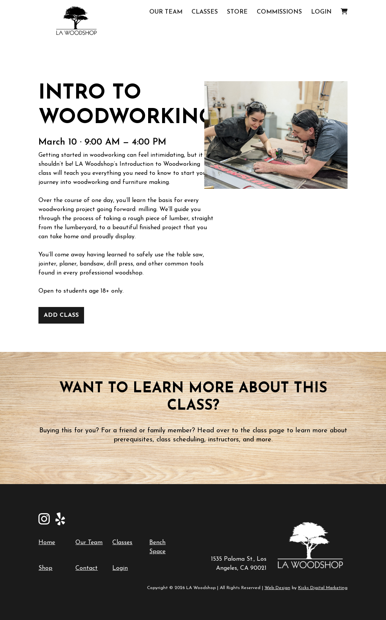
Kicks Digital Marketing (323, 588)
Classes (204, 12)
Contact (86, 568)
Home (46, 543)
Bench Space (157, 547)
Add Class (61, 315)
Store (237, 12)
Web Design (277, 588)
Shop (45, 568)
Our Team (165, 12)
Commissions (279, 12)
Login (321, 12)
